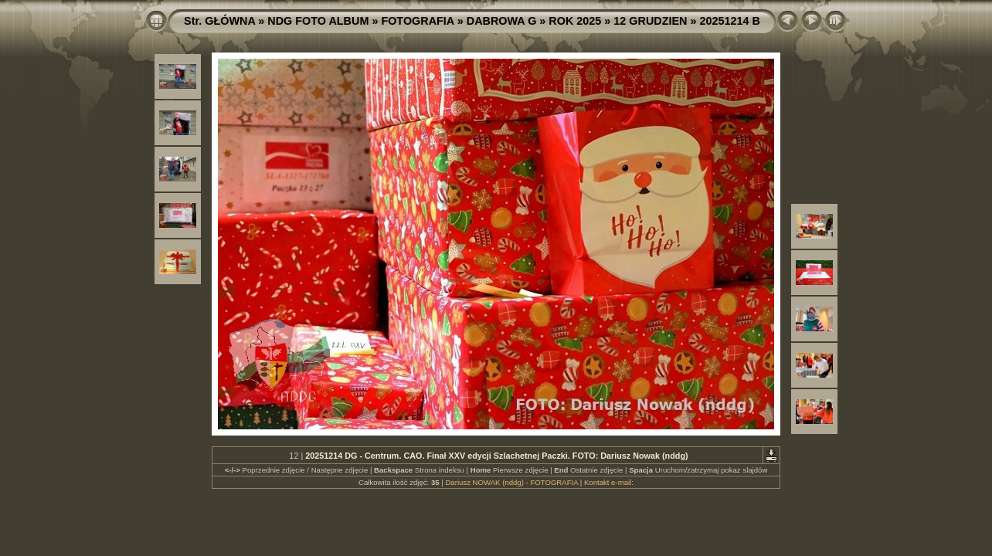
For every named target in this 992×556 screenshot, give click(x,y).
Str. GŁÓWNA (219, 21)
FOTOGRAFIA (417, 21)
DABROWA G (502, 21)
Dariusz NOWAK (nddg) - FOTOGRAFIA (511, 482)
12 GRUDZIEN (650, 21)
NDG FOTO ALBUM (318, 21)
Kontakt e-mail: (609, 482)
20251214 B (730, 21)
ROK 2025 (575, 21)
